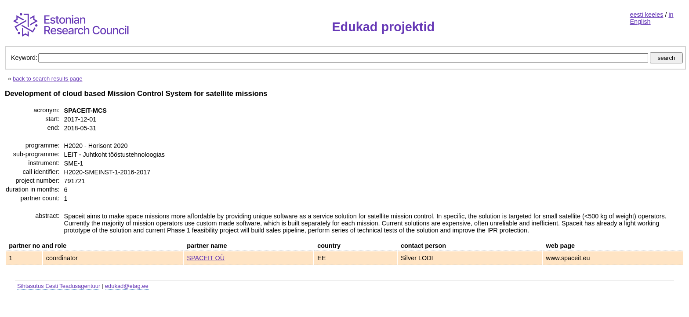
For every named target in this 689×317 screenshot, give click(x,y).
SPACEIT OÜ (206, 258)
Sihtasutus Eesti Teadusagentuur (58, 286)
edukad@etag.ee (127, 286)
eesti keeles (646, 14)
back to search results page (47, 78)
